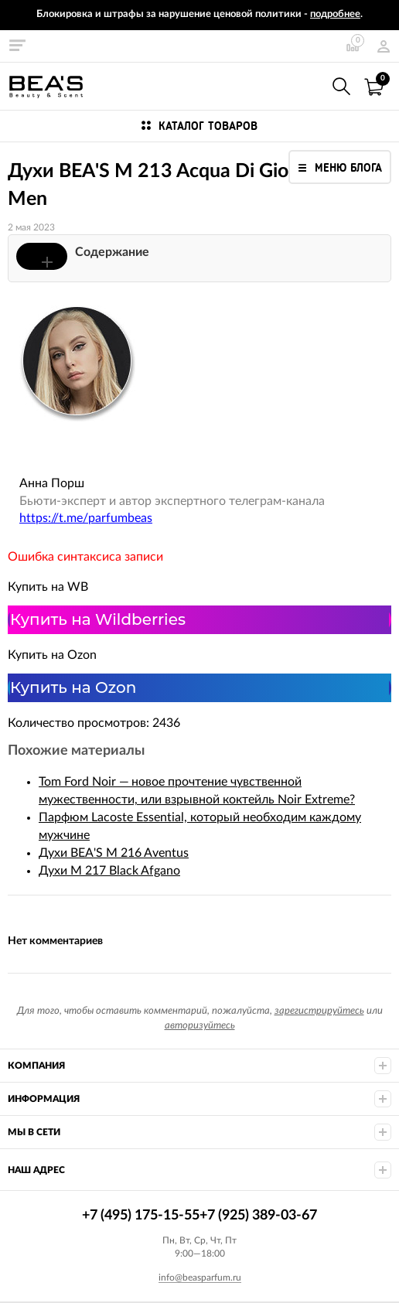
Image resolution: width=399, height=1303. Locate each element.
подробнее (335, 14)
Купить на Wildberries (98, 619)
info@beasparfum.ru (200, 1277)
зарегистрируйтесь (319, 1011)
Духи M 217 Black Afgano (109, 871)
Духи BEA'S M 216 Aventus (114, 853)
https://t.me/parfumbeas (85, 518)
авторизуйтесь (200, 1026)
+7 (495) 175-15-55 (307, 86)
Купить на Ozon (73, 687)
